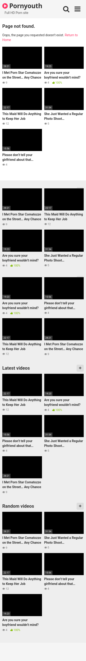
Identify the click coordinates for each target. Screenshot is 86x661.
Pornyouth (22, 5)
